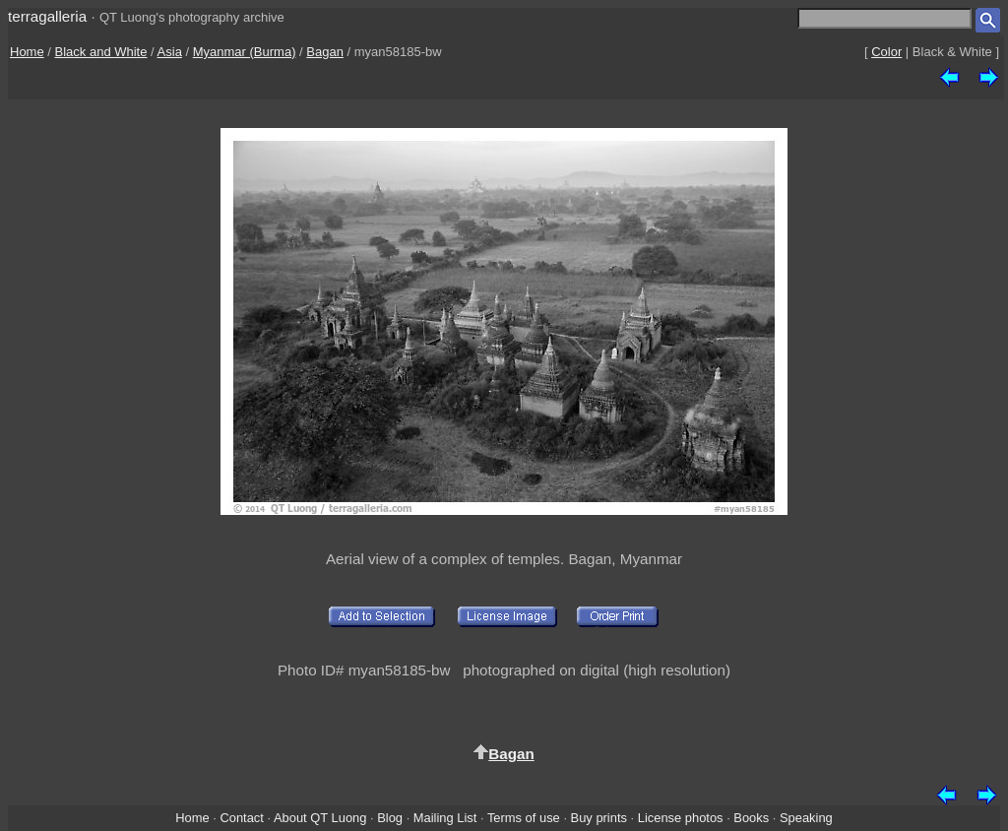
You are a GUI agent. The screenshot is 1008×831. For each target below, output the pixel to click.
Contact (241, 817)
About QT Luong (320, 817)
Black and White (101, 51)
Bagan (325, 51)
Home (27, 51)
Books (751, 817)
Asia (170, 51)
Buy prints (599, 817)
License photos (681, 817)
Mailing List (445, 817)
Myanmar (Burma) (244, 51)
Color (886, 51)
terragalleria (47, 16)
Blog (390, 817)
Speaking (806, 817)
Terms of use (523, 817)
